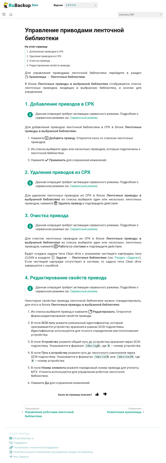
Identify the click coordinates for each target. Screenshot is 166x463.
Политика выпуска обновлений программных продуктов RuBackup (51, 452)
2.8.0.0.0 (71, 5)
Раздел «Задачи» (127, 257)
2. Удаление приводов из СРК (44, 56)
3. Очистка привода (38, 60)
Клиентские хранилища (124, 412)
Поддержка (18, 442)
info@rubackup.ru (21, 438)
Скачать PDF (126, 14)
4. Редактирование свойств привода (48, 65)
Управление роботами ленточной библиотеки (49, 414)
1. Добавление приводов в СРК (45, 51)
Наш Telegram (19, 456)
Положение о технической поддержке (34, 447)
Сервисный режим (83, 117)
